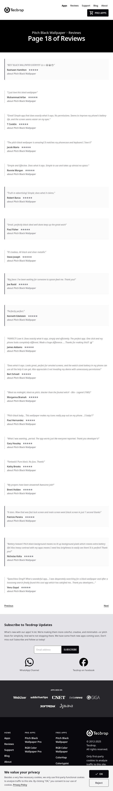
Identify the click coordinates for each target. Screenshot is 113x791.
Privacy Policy (20, 784)
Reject (99, 782)
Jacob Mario (13, 147)
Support (86, 5)
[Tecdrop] (14, 10)
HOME (7, 732)
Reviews (74, 5)
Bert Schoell (13, 374)
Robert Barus (14, 197)
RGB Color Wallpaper (62, 749)
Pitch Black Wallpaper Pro (33, 739)
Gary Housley (14, 443)
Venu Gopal (13, 587)
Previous (8, 605)
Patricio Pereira (15, 517)
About (104, 5)
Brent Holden (14, 489)
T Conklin (12, 124)
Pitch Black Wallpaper (48, 33)
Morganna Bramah (16, 397)
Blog (95, 5)
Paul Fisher (12, 229)
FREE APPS (61, 732)
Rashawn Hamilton (16, 69)
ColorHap (61, 757)
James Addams (14, 347)
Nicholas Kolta (14, 556)
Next (106, 605)
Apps (64, 5)
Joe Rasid (11, 284)
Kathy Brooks (14, 466)
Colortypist (62, 763)
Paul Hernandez (15, 420)
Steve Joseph (13, 256)
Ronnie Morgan (15, 170)
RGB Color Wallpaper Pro (33, 749)
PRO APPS (30, 732)
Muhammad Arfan (16, 97)
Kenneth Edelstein (16, 316)
